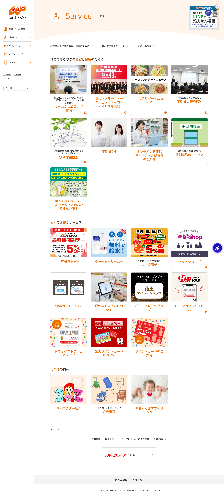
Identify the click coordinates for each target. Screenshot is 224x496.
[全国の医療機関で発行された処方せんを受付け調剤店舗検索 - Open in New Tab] (68, 141)
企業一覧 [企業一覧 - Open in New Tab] (120, 455)
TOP (51, 429)
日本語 (9, 88)
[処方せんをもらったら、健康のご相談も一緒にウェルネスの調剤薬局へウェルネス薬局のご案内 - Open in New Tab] (68, 90)
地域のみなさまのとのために (69, 46)
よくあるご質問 (141, 438)
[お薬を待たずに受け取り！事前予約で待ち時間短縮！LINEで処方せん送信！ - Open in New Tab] (204, 17)
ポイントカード (13, 54)
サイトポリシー (138, 480)
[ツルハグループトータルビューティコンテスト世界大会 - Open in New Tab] (109, 90)
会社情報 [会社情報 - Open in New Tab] (7, 74)
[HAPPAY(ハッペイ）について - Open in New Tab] (189, 293)
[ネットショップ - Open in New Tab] (189, 248)
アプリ (9, 62)
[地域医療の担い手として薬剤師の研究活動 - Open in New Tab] (189, 90)
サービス (10, 37)
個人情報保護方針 (121, 480)
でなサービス (113, 46)
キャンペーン (12, 45)
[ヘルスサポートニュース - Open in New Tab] (149, 90)
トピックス (8, 78)
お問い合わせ (160, 438)
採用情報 (17, 74)
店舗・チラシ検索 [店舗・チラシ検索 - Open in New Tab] (14, 29)
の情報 (144, 46)
